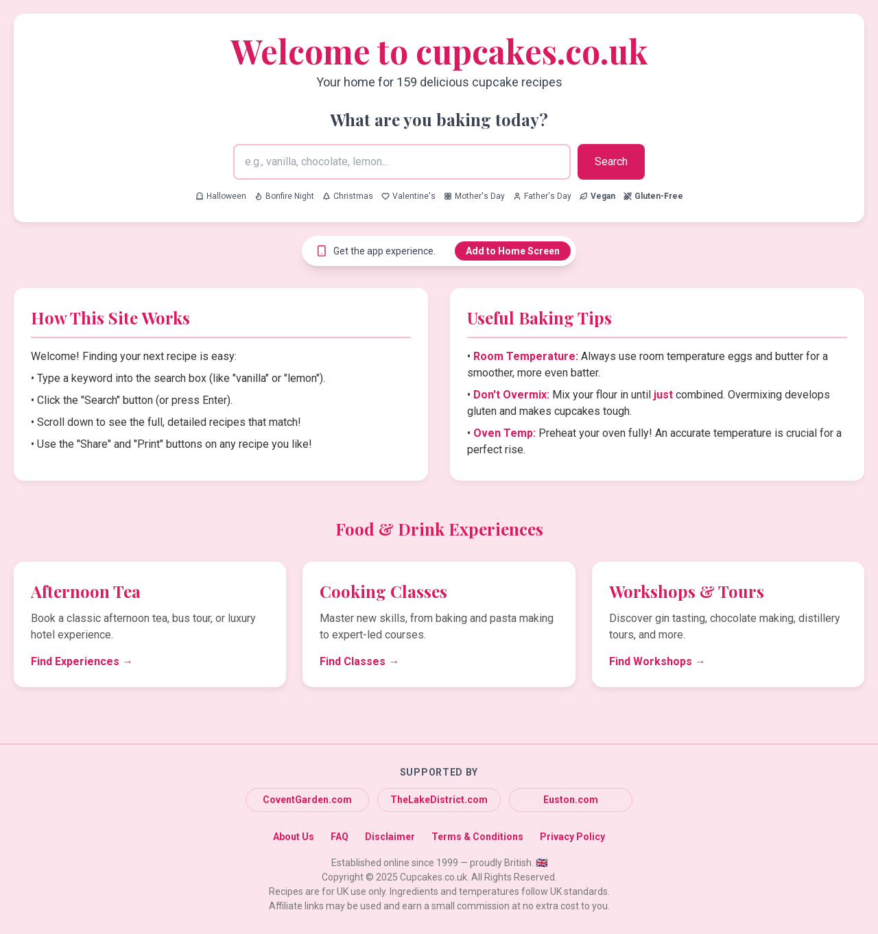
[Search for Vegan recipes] (597, 196)
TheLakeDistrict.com (439, 799)
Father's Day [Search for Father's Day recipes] (542, 196)
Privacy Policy (572, 836)
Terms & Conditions (477, 836)
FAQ (339, 836)
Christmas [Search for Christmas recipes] (347, 196)
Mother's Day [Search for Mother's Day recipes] (474, 196)
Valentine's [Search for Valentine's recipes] (408, 196)
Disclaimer (390, 836)
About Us (293, 836)
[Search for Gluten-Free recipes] (653, 196)
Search (611, 161)
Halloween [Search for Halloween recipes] (220, 196)
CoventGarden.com (307, 799)
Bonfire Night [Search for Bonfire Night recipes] (284, 196)
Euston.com (570, 799)
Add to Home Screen (513, 251)
